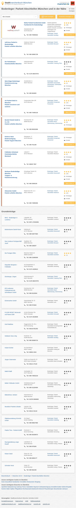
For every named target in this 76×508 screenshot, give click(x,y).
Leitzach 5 (35, 153)
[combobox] (2, 17)
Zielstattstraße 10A (35, 30)
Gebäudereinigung (44, 487)
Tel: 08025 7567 (31, 164)
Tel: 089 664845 (31, 93)
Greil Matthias (9, 324)
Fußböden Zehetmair (13, 154)
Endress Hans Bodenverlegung (13, 139)
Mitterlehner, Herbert (11, 395)
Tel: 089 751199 (31, 144)
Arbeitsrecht (34, 489)
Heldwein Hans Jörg (11, 336)
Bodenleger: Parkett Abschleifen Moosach (52, 43)
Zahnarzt (65, 489)
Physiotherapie (48, 489)
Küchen (3, 489)
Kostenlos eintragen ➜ (66, 16)
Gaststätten (29, 487)
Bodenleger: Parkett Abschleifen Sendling (52, 34)
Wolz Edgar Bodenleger (13, 83)
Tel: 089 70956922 (32, 35)
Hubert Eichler (9, 348)
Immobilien (23, 482)
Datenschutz (19, 501)
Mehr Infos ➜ (70, 34)
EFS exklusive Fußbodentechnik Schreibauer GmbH (10, 290)
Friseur (24, 487)
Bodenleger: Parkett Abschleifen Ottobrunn (53, 191)
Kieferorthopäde (66, 487)
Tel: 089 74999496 (32, 203)
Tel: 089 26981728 (32, 54)
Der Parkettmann (13, 63)
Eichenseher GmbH (11, 300)
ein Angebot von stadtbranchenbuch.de (15, 4)
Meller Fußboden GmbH (12, 383)
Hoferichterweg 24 (35, 62)
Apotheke (4, 487)
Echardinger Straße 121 (35, 172)
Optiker (12, 489)
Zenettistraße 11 (35, 82)
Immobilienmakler (56, 487)
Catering (18, 487)
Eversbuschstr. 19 (35, 120)
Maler (8, 489)
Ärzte (3, 482)
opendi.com (46, 504)
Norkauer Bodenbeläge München (13, 175)
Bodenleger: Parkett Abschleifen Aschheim (53, 253)
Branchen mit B (17, 476)
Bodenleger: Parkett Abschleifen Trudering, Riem (54, 62)
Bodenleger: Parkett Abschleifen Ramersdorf (53, 172)
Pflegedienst (18, 489)
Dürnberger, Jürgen (10, 276)
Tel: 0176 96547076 (32, 74)
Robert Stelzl (8, 453)
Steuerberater (58, 489)
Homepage (69, 27)
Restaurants (30, 482)
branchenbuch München (18, 3)
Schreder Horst (9, 465)
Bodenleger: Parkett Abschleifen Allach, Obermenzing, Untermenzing (54, 121)
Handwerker (16, 482)
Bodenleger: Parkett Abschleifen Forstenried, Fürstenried (53, 102)
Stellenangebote (35, 501)
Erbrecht (41, 489)
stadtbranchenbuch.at (24, 504)
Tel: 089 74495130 (32, 112)
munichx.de (37, 504)
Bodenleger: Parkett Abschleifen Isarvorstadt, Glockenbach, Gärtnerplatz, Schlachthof (54, 83)
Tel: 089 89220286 (32, 129)
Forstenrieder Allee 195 (35, 101)
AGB (26, 501)
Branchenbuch (5, 476)
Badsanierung (12, 487)
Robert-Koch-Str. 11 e (35, 191)
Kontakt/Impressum (7, 501)
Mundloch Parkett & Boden (13, 406)
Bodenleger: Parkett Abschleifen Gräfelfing (53, 419)
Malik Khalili (8, 371)
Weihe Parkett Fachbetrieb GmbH (35, 24)
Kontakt (68, 30)
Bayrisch (36, 487)
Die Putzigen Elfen (10, 253)
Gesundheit (8, 482)
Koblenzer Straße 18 (35, 43)
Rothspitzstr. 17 (35, 137)
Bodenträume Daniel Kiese (13, 229)
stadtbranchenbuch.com (8, 504)
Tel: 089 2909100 (31, 183)
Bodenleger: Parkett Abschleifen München (36, 476)
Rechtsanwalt (27, 489)
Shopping (37, 482)
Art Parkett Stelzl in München (13, 104)
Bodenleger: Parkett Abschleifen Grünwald (53, 313)
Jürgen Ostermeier (10, 359)
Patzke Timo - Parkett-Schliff (13, 430)
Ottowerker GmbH (13, 192)
